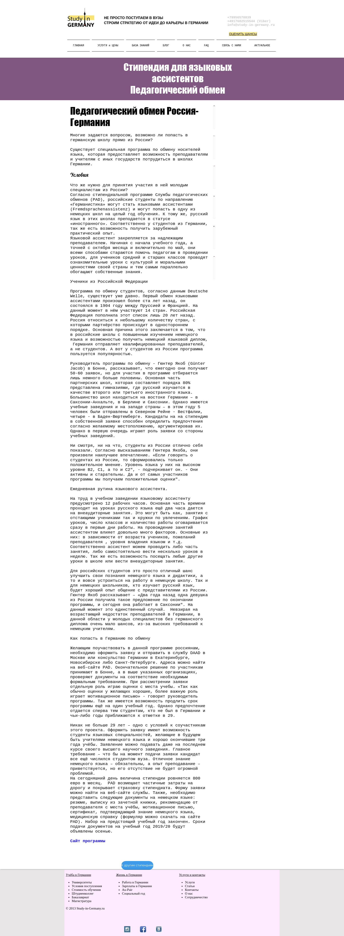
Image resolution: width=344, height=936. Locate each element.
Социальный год (133, 893)
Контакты (192, 890)
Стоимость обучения (86, 890)
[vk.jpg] (159, 929)
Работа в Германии (135, 882)
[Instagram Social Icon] (127, 929)
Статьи (190, 886)
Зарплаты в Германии (137, 886)
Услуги (190, 882)
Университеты (82, 882)
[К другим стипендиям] (137, 865)
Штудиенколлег (83, 893)
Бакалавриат (80, 897)
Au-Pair (127, 890)
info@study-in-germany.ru (251, 25)
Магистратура (81, 901)
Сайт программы (87, 841)
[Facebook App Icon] (143, 929)
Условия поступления (87, 886)
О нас (189, 893)
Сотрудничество (196, 897)
